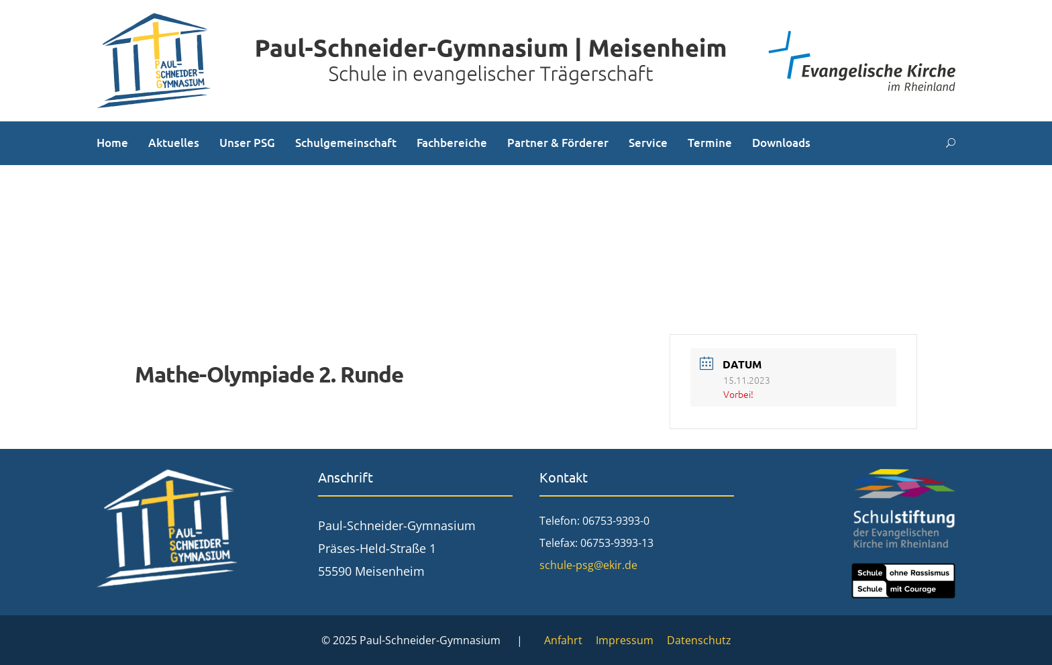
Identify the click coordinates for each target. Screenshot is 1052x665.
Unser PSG (247, 142)
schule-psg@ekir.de (588, 565)
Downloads (781, 142)
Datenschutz (699, 640)
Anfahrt (563, 640)
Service (648, 142)
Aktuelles (173, 142)
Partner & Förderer (558, 142)
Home (112, 142)
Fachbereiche (452, 142)
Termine (710, 142)
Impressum (624, 640)
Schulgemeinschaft (346, 142)
